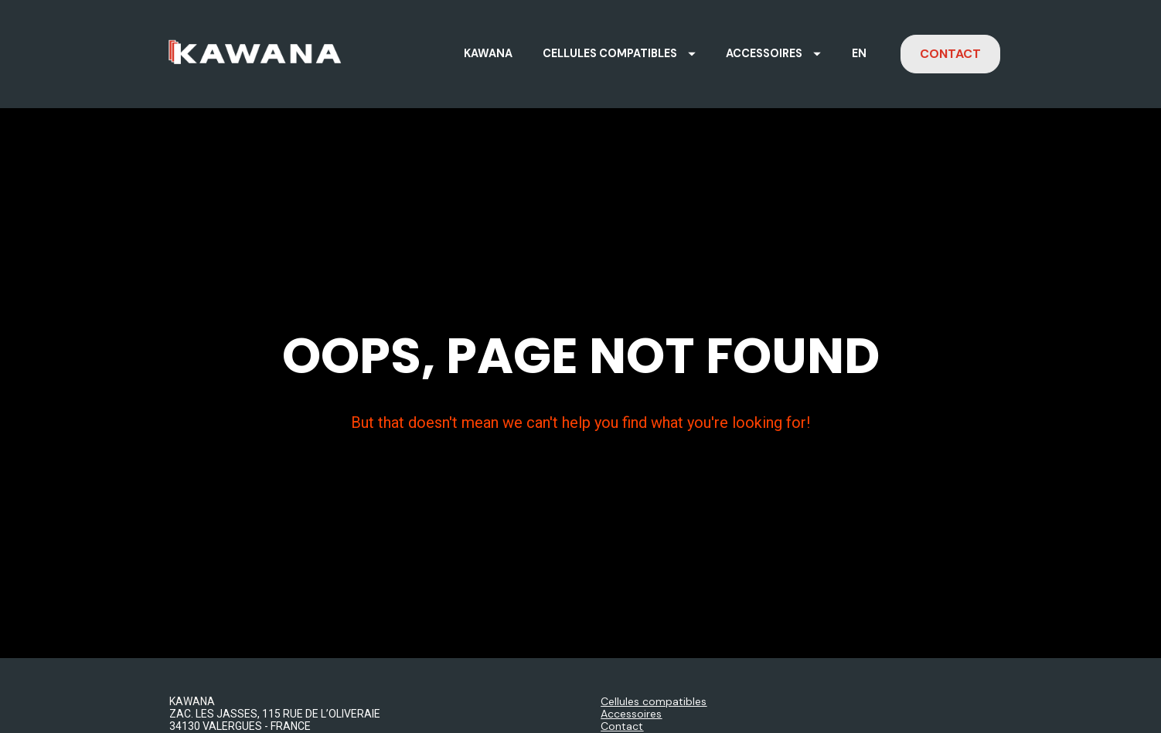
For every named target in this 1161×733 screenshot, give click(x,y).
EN (859, 53)
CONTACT (950, 54)
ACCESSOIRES (773, 53)
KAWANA (488, 53)
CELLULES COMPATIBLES (619, 53)
